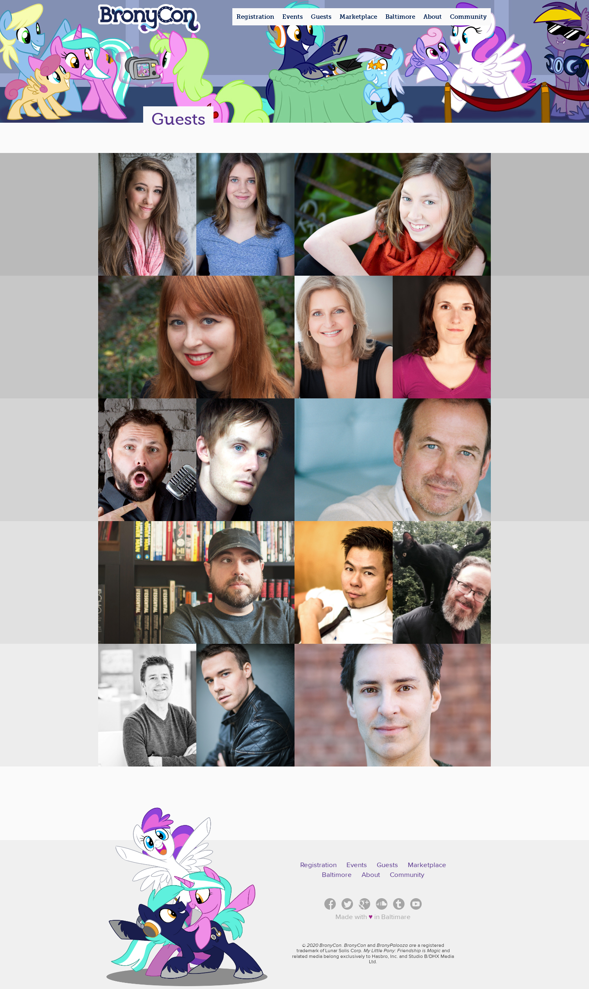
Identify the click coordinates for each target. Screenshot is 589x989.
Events (356, 865)
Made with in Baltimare (373, 917)
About (371, 874)
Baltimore (337, 874)
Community (407, 874)
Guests (387, 865)
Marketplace (427, 865)
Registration (318, 865)
